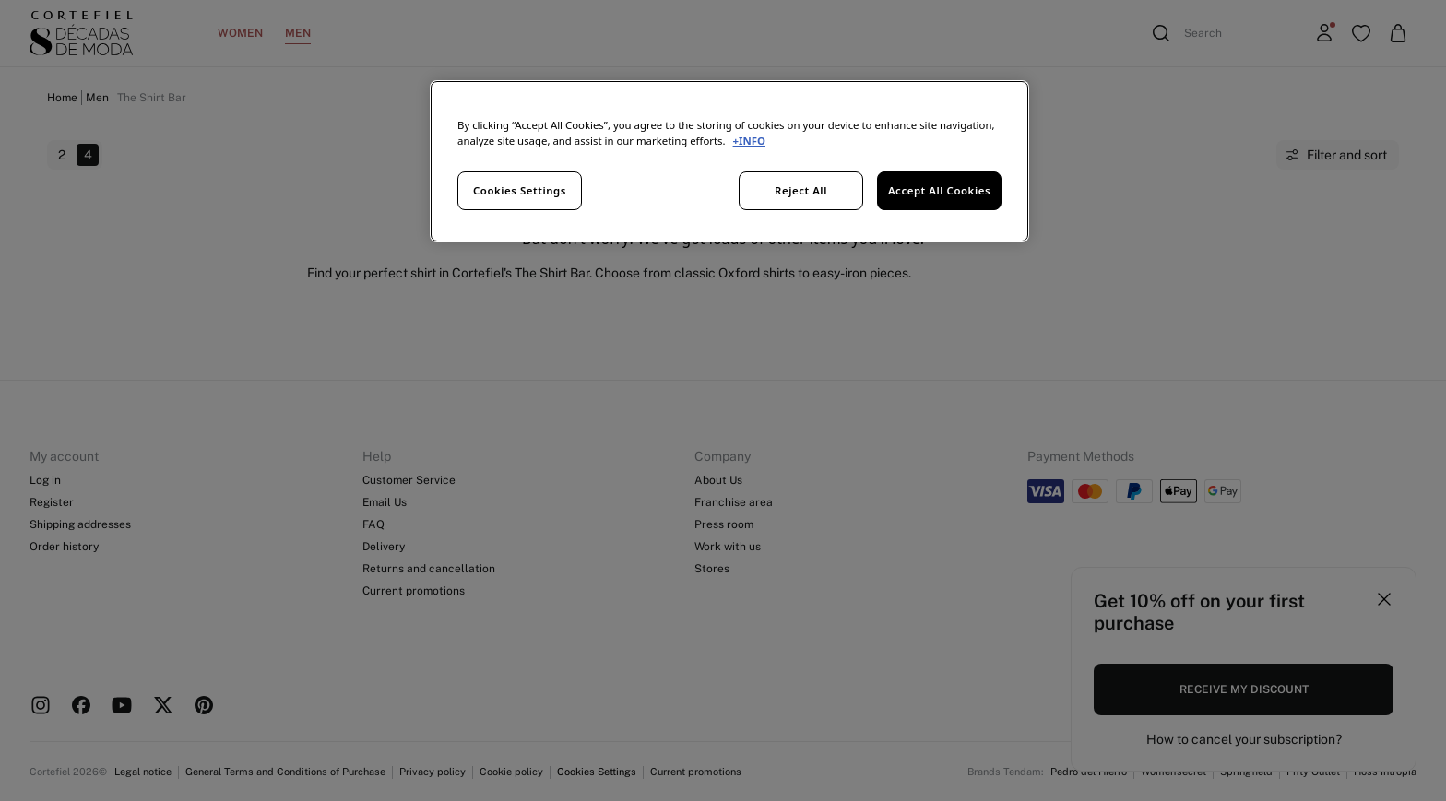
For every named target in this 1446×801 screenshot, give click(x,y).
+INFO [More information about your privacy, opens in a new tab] (749, 140)
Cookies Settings (519, 190)
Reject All (801, 190)
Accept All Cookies (939, 190)
